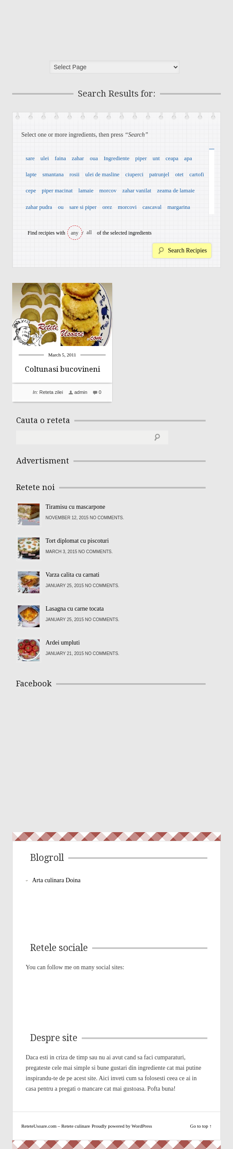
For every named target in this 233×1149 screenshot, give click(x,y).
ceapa (172, 158)
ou (60, 207)
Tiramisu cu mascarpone (75, 507)
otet (179, 174)
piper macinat (57, 190)
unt (156, 158)
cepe (31, 190)
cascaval (152, 207)
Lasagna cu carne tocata (75, 608)
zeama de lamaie (176, 190)
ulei (44, 158)
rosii (75, 174)
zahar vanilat (136, 190)
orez (107, 207)
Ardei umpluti (63, 642)
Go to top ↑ (201, 1126)
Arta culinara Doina (56, 880)
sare (30, 158)
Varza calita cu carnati (73, 574)
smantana (52, 174)
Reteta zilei (51, 392)
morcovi (127, 207)
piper (141, 158)
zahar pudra (39, 207)
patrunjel (159, 174)
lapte (31, 174)
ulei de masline (102, 174)
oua (94, 158)
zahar (78, 158)
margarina (178, 207)
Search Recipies (187, 250)
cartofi (196, 174)
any (74, 233)
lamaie (85, 190)
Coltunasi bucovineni (62, 369)
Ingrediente (116, 158)
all (89, 232)
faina (60, 158)
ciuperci (134, 174)
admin (80, 392)
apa (188, 158)
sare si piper (83, 207)
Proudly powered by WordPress (122, 1126)
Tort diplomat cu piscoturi (77, 541)
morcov (107, 190)
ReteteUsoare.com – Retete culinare (79, 27)
